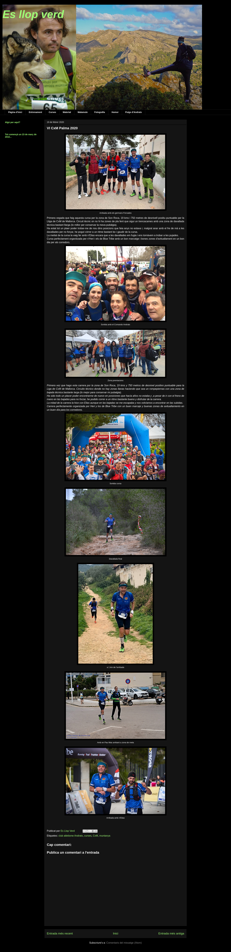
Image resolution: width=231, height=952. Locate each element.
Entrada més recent (60, 933)
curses (87, 835)
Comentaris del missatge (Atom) (124, 942)
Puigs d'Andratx (133, 112)
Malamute (83, 112)
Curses (52, 112)
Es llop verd (33, 14)
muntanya (104, 835)
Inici (115, 933)
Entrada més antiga (171, 933)
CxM (95, 835)
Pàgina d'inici (15, 112)
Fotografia (99, 112)
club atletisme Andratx (71, 835)
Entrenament (35, 112)
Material (67, 112)
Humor (115, 112)
